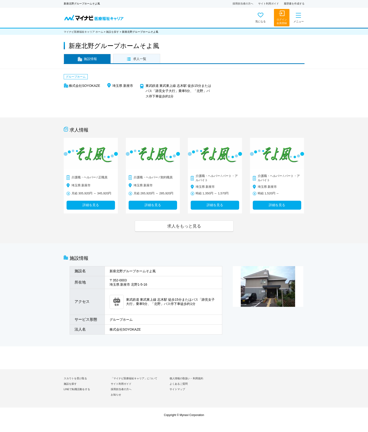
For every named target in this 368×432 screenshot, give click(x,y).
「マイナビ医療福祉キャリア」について (134, 378)
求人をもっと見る (184, 226)
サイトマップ (177, 389)
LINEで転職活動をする (77, 389)
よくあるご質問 (179, 383)
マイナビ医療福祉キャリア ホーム (83, 31)
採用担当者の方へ (243, 3)
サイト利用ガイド (268, 3)
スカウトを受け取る (75, 378)
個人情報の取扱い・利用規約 (186, 378)
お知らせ (116, 394)
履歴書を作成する (294, 3)
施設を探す (112, 31)
